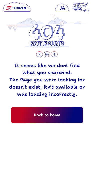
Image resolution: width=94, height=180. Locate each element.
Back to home (47, 122)
